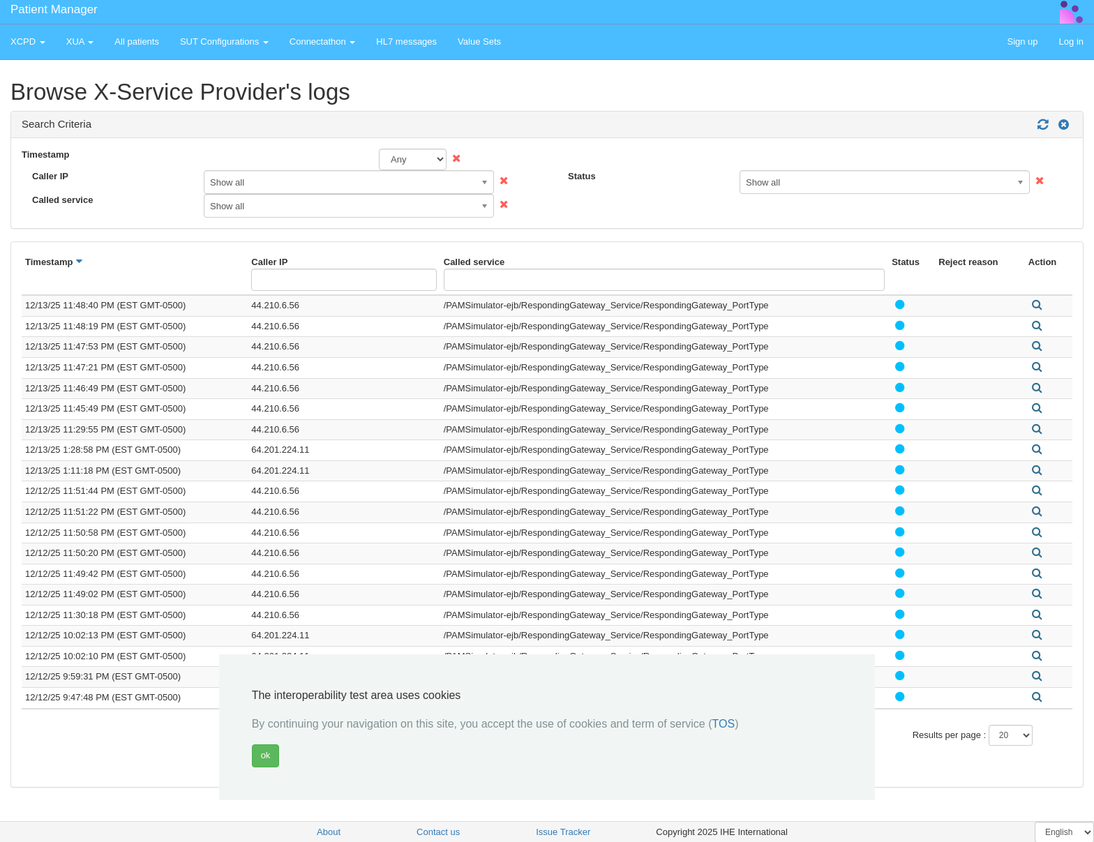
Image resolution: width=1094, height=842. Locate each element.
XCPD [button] (27, 41)
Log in (1071, 41)
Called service (62, 200)
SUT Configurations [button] (224, 41)
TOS (723, 724)
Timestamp (45, 154)
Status (582, 176)
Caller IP (50, 176)
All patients (136, 41)
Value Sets (479, 41)
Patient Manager (54, 9)
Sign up (1022, 41)
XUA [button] (80, 41)
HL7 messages (406, 41)
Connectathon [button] (323, 41)
